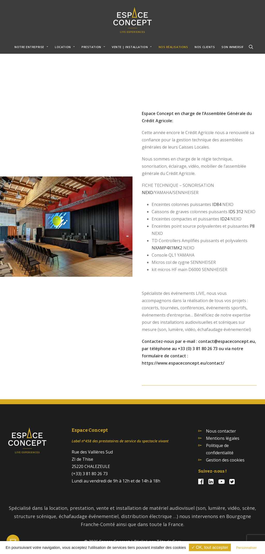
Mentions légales (222, 438)
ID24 (224, 219)
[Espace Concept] (132, 20)
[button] (251, 47)
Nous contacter (221, 431)
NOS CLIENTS (205, 47)
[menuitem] (31, 47)
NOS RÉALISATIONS (173, 47)
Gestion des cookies (225, 460)
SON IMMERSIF (233, 47)
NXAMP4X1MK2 (167, 248)
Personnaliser (246, 548)
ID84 (216, 204)
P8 (252, 226)
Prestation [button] (93, 47)
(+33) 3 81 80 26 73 (90, 473)
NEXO (147, 192)
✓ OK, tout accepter (210, 547)
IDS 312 (236, 211)
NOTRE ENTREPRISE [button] (31, 47)
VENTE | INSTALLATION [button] (132, 47)
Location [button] (65, 47)
